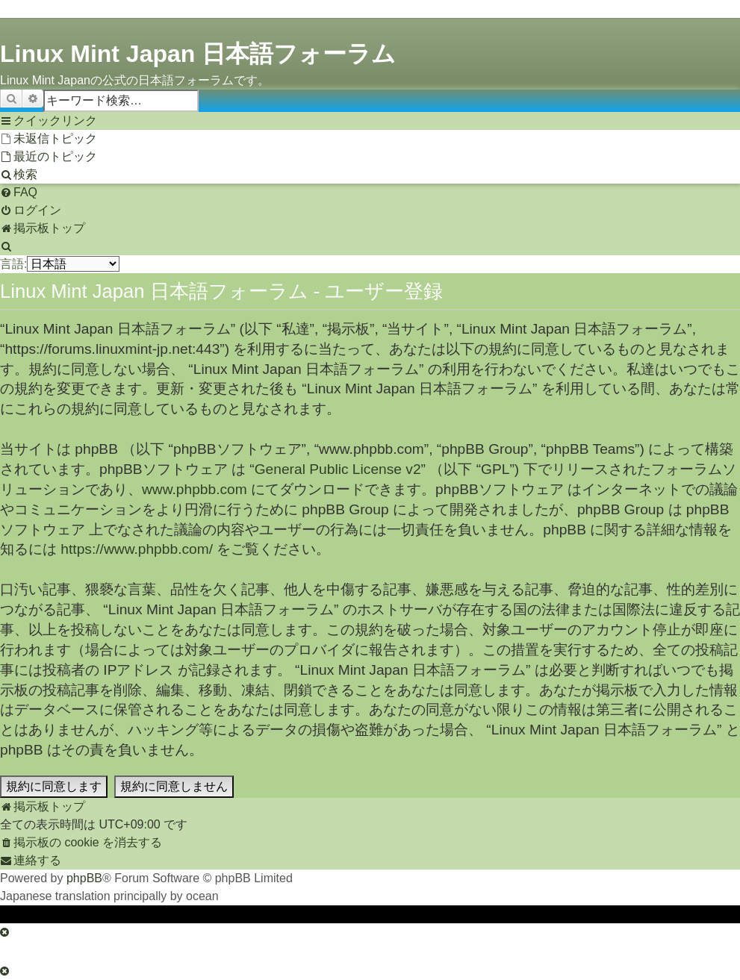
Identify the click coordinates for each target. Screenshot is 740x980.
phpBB (84, 878)
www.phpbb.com (194, 489)
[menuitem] (48, 139)
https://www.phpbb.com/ (136, 549)
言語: (13, 264)
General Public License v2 (338, 469)
